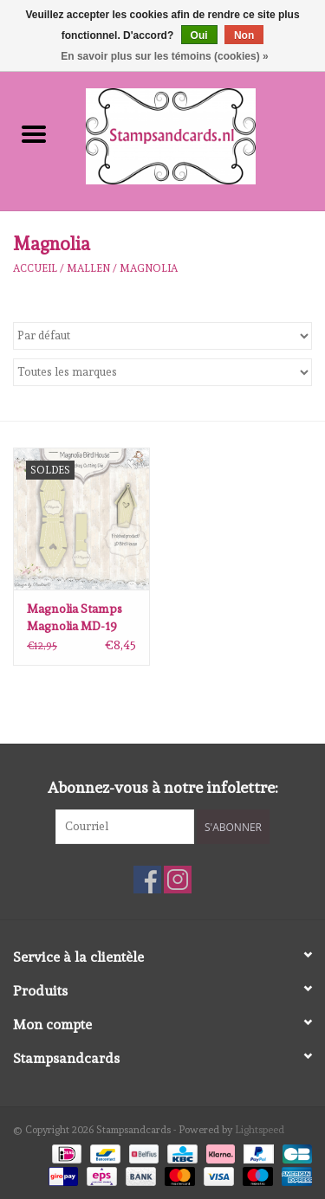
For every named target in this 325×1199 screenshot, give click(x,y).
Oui (199, 35)
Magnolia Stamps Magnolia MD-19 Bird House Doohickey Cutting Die (78, 618)
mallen (88, 268)
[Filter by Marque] (162, 372)
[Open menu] (34, 133)
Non (244, 35)
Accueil (35, 268)
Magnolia (149, 268)
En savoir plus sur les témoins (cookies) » (164, 56)
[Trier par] (162, 336)
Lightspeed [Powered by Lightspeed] (259, 1130)
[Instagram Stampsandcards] (178, 879)
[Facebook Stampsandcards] (147, 879)
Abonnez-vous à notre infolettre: (163, 787)
